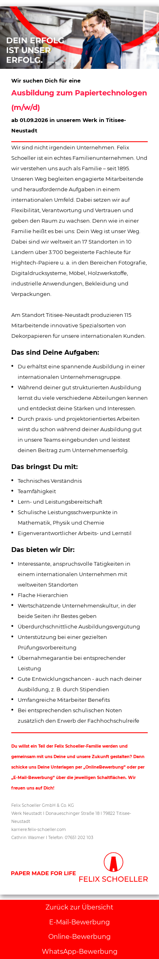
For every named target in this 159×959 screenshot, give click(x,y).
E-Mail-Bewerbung (79, 922)
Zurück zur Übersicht (79, 907)
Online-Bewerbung (79, 936)
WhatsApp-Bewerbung (80, 951)
